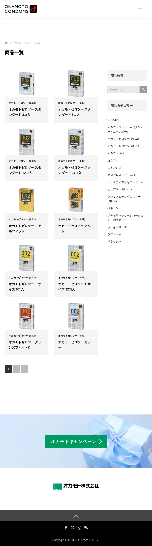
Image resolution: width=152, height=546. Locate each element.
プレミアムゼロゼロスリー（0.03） (124, 199)
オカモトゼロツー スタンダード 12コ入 (25, 170)
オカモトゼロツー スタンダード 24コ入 (74, 170)
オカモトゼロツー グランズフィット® (25, 344)
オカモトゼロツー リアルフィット (25, 228)
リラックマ (114, 241)
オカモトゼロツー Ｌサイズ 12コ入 (74, 286)
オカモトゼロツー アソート (74, 228)
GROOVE (113, 119)
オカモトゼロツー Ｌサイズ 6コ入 (25, 286)
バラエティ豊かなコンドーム (125, 182)
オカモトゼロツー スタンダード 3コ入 (25, 112)
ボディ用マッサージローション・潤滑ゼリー (125, 217)
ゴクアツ (113, 160)
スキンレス (114, 167)
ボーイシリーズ (117, 227)
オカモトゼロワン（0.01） (124, 146)
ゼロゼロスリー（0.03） (122, 174)
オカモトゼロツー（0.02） (23, 103)
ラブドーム (114, 234)
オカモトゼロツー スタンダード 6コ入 (74, 112)
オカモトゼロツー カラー (74, 344)
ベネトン (113, 208)
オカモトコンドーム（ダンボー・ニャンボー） (125, 129)
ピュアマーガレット (119, 189)
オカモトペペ (115, 153)
